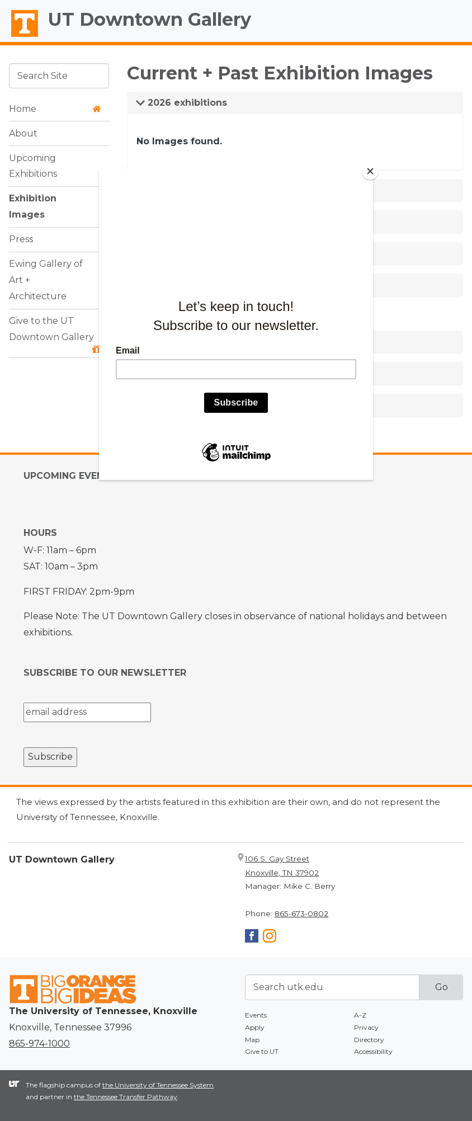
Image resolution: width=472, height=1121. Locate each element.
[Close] (370, 171)
